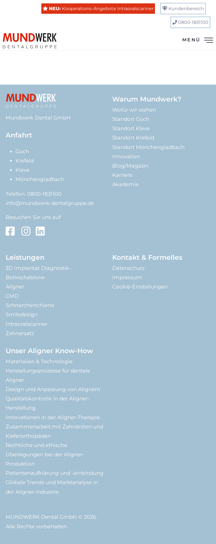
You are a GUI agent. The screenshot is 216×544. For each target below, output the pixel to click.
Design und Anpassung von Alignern (53, 389)
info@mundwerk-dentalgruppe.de (50, 203)
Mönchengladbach (39, 179)
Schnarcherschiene (30, 305)
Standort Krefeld (133, 137)
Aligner (15, 286)
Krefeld (24, 160)
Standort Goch (130, 119)
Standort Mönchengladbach (148, 147)
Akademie (125, 184)
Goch (22, 151)
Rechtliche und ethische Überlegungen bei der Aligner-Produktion (45, 454)
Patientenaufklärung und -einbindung (55, 473)
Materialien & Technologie (39, 361)
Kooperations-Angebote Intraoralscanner (101, 8)
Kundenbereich (186, 8)
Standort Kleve (131, 128)
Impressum (127, 277)
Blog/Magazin (130, 165)
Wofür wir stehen (134, 110)
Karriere (122, 175)
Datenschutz (128, 268)
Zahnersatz (20, 333)
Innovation (126, 156)
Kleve (22, 170)
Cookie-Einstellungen (140, 286)
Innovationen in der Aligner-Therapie (53, 417)
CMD (12, 296)
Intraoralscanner (26, 324)
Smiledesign (22, 314)
